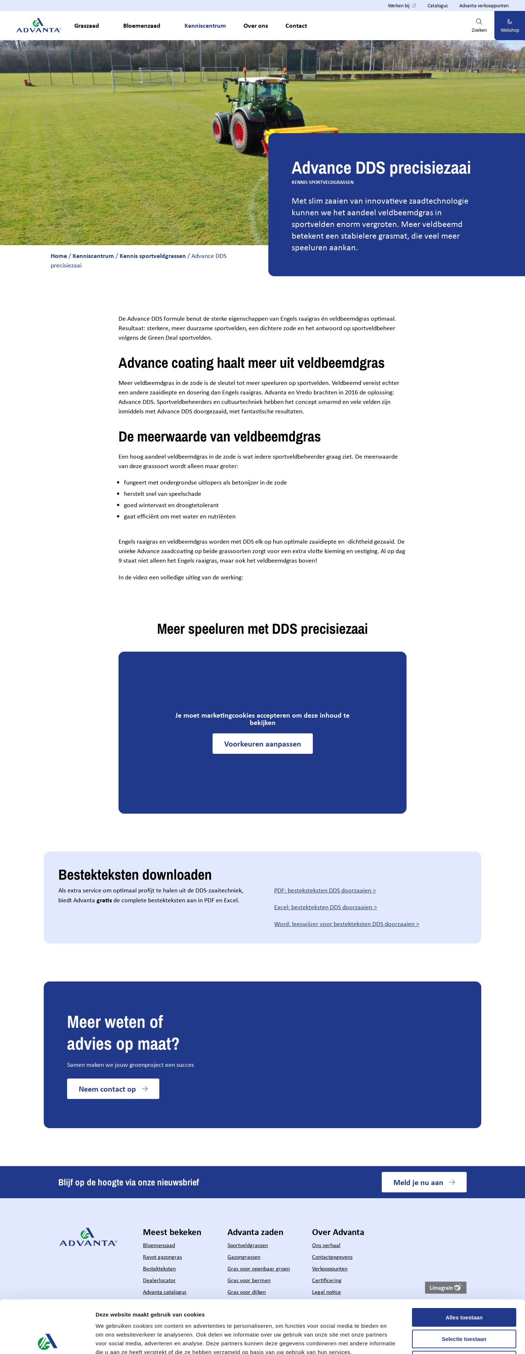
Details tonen (394, 1339)
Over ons (256, 25)
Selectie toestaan (464, 1286)
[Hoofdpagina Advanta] (39, 25)
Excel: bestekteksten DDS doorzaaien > (325, 907)
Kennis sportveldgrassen (153, 255)
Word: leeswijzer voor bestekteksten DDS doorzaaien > (346, 923)
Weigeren (464, 1307)
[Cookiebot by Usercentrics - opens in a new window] (47, 1339)
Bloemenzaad (141, 25)
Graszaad (86, 25)
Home (59, 255)
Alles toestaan (464, 1265)
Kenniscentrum (205, 25)
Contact (296, 25)
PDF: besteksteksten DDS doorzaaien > (325, 890)
